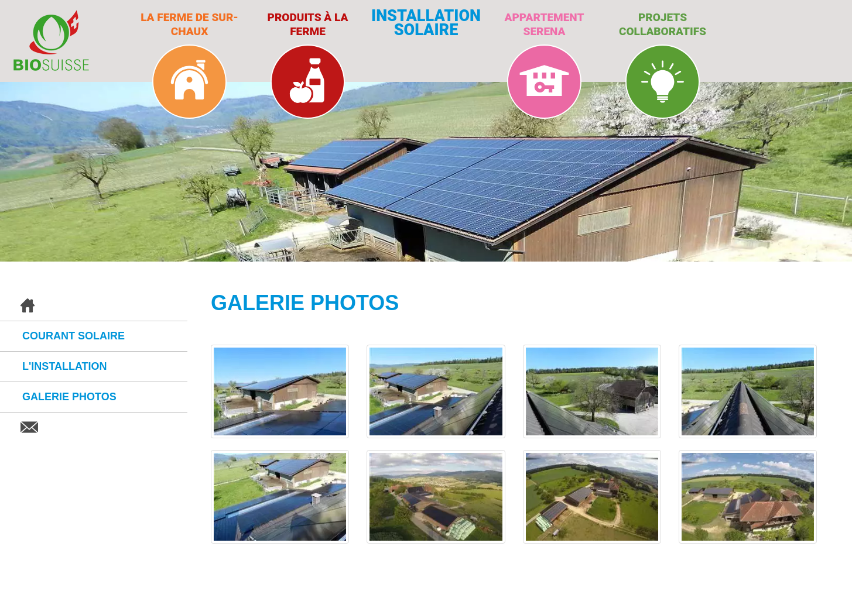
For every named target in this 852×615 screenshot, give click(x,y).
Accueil (93, 306)
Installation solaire (426, 22)
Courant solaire (73, 336)
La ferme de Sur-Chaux (189, 24)
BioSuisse (51, 40)
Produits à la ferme (308, 24)
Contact (93, 427)
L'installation (64, 366)
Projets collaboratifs (662, 24)
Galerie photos (69, 397)
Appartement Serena (544, 24)
